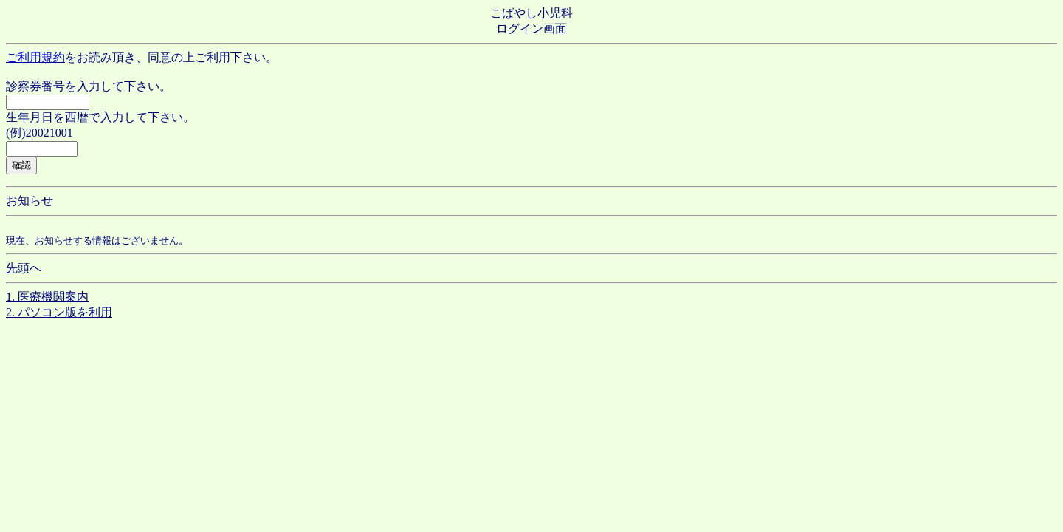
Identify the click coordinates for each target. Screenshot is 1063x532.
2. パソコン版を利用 (59, 312)
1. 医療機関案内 (47, 296)
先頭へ (23, 268)
